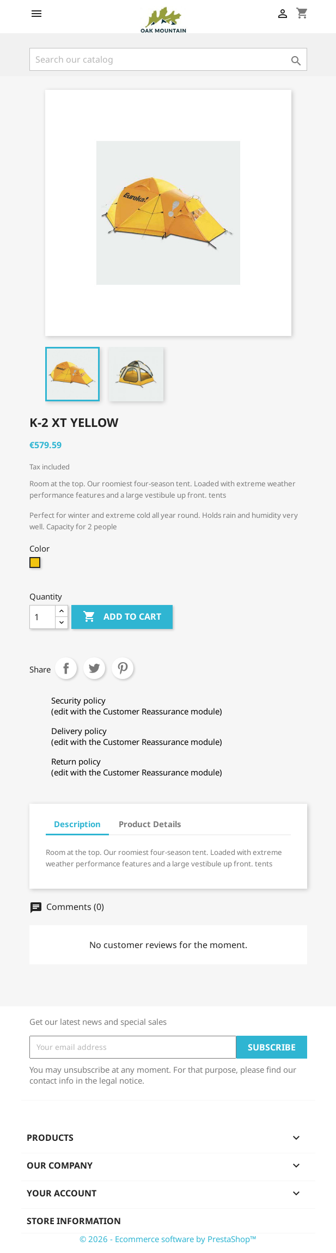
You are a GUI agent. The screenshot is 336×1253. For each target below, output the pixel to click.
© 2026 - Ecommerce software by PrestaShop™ (168, 1238)
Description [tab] (77, 823)
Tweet (94, 668)
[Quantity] (42, 617)
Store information (74, 1221)
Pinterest (122, 668)
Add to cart (122, 617)
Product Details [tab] (150, 823)
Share (66, 668)
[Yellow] (36, 565)
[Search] (168, 59)
